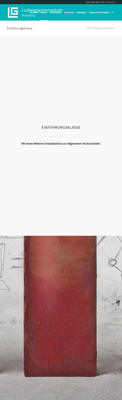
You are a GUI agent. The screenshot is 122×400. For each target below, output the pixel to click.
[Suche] (112, 12)
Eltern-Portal (111, 2)
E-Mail (103, 2)
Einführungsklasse (19, 28)
